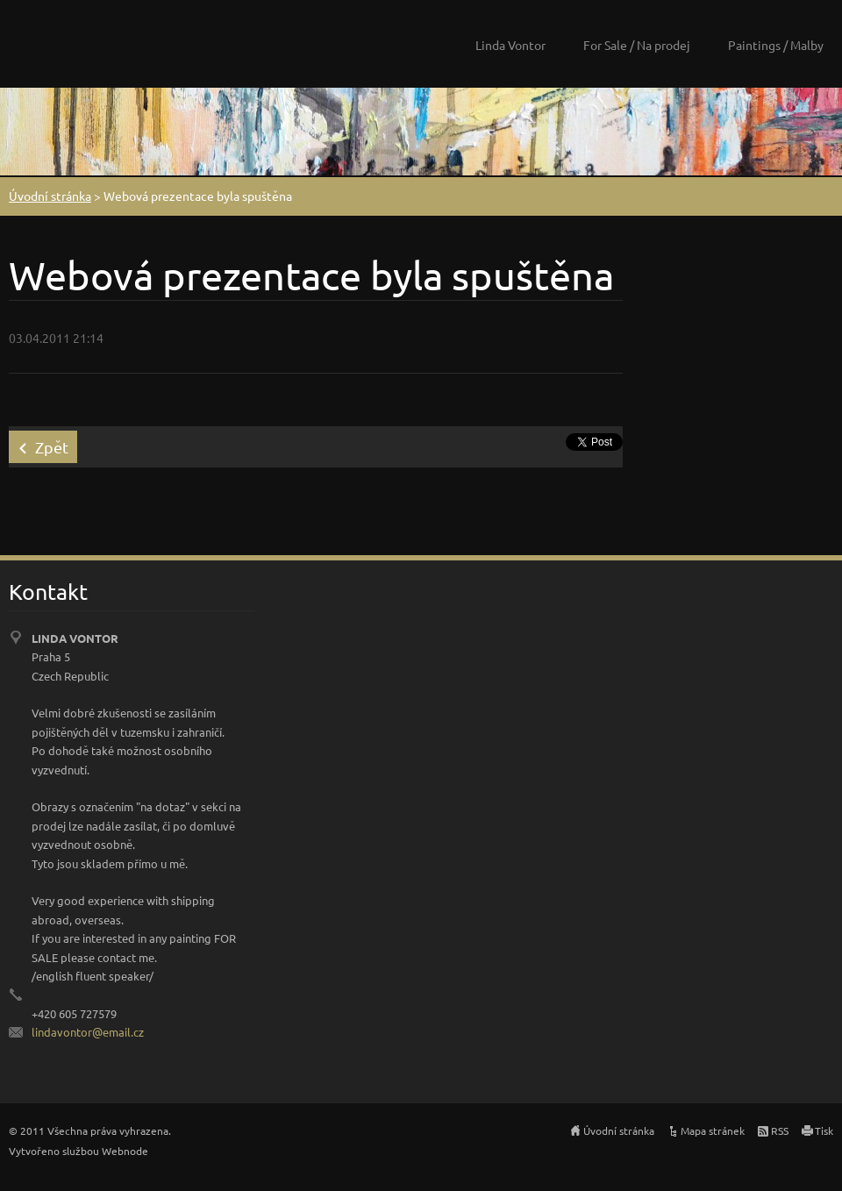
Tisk (824, 1130)
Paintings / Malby (776, 45)
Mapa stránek (713, 1130)
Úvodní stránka (50, 195)
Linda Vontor (510, 45)
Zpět (51, 447)
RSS (779, 1130)
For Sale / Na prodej (636, 45)
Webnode (125, 1151)
